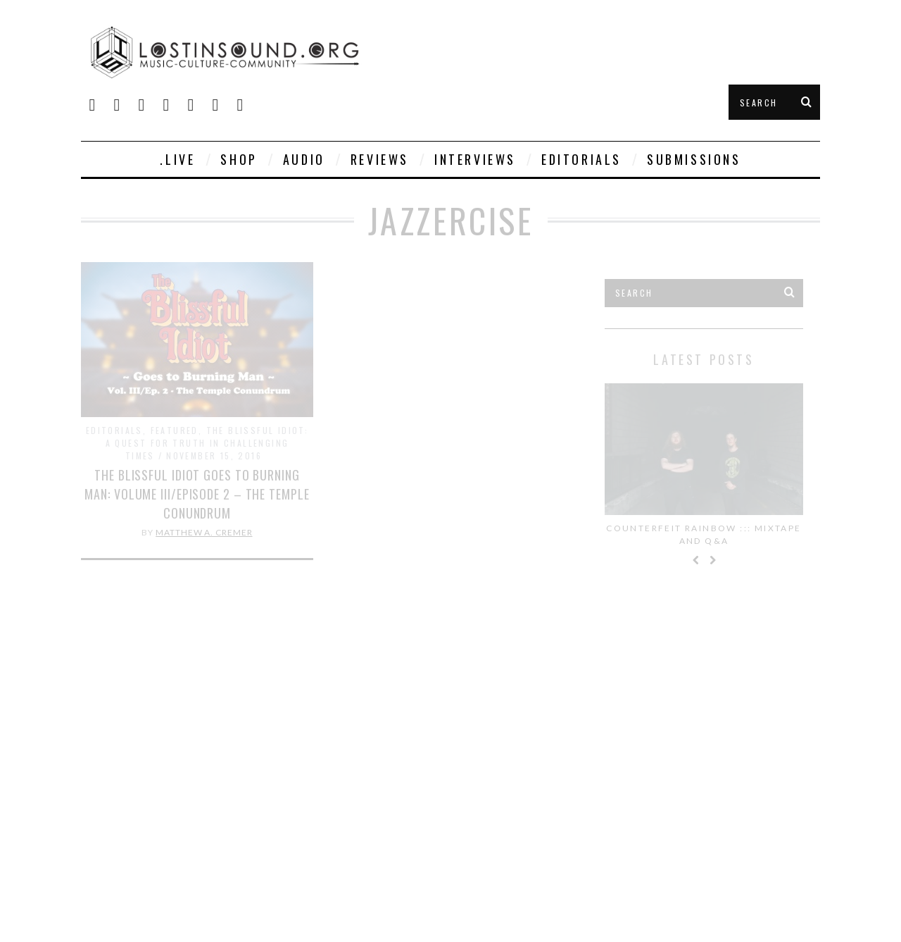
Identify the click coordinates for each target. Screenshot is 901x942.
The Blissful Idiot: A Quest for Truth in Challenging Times (207, 442)
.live (177, 159)
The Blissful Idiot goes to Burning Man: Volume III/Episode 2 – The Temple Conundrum (196, 494)
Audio (304, 159)
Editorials (581, 159)
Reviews (380, 159)
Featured (175, 430)
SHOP (238, 159)
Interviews (475, 159)
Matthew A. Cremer (204, 532)
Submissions (694, 159)
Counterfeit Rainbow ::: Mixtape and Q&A (703, 534)
